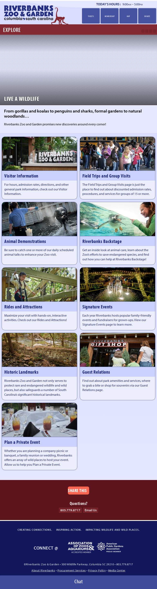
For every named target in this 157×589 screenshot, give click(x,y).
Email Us (91, 510)
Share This (77, 490)
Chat (78, 581)
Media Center (117, 570)
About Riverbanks (43, 570)
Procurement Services (71, 570)
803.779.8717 (70, 510)
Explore (12, 29)
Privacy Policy (97, 570)
